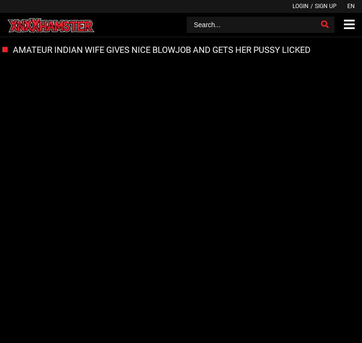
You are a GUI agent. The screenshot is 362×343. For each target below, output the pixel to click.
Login (300, 6)
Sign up (326, 6)
